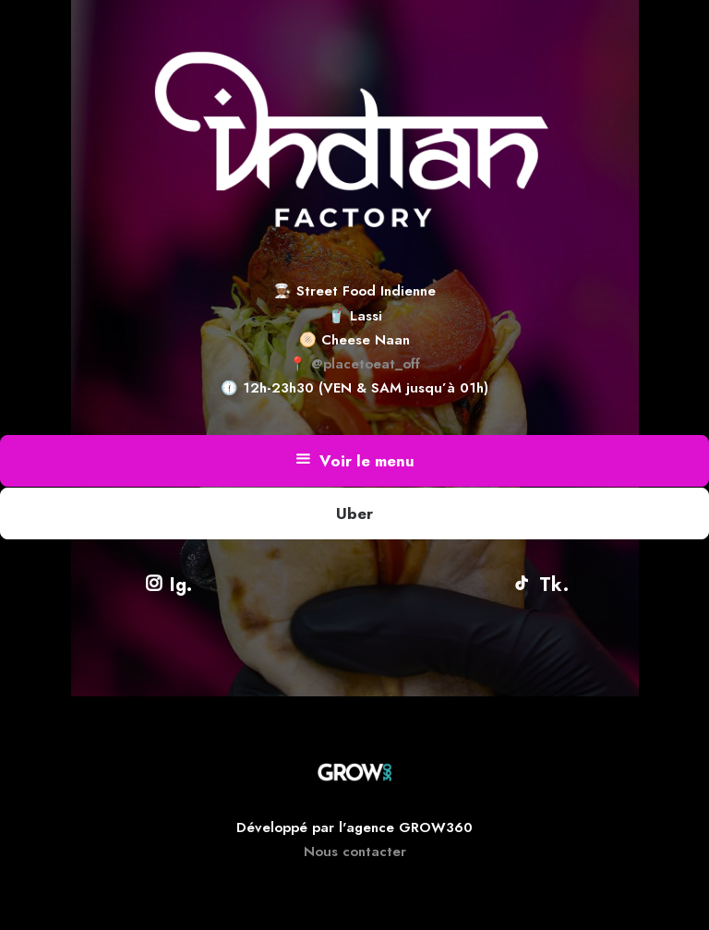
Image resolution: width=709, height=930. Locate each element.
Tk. (540, 585)
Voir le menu (355, 461)
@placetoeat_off (365, 364)
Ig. (169, 585)
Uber (354, 513)
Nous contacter (355, 851)
